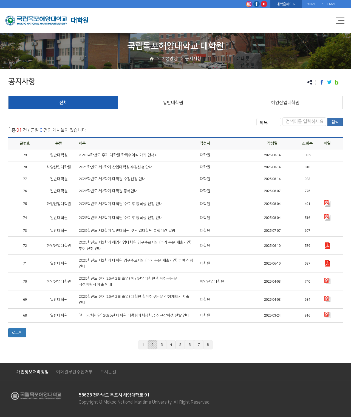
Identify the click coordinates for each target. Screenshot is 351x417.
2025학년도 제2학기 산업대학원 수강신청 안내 (115, 167)
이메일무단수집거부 (74, 371)
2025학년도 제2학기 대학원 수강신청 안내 (112, 179)
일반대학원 (173, 102)
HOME (311, 4)
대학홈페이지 (286, 4)
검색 (335, 122)
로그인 (17, 333)
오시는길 (108, 371)
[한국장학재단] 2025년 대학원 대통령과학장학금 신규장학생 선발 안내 (134, 315)
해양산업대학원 (285, 102)
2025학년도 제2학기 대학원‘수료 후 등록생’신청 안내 (120, 204)
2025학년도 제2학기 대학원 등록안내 (108, 191)
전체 (63, 102)
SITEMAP (329, 4)
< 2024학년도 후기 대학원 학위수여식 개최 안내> (118, 155)
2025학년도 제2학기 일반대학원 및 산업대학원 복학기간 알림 (127, 230)
